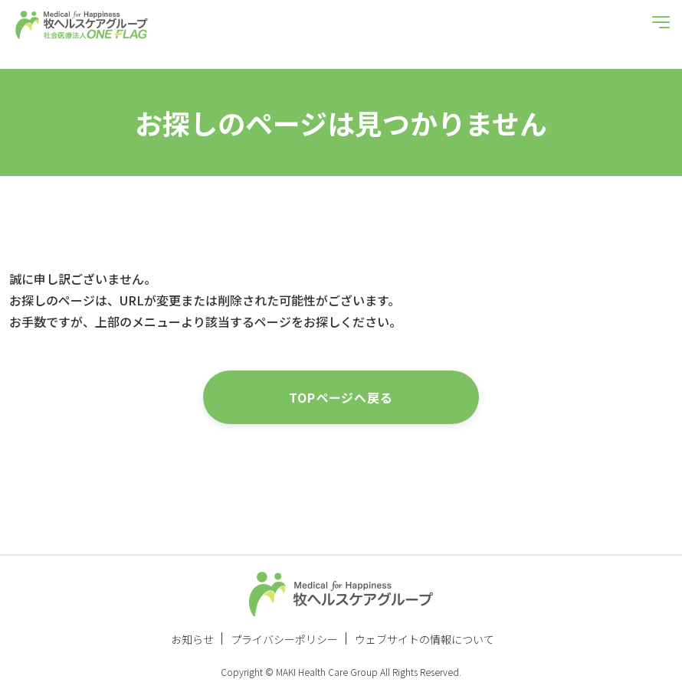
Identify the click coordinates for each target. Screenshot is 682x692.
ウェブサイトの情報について (424, 639)
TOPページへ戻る (340, 397)
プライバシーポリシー (284, 639)
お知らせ (192, 639)
